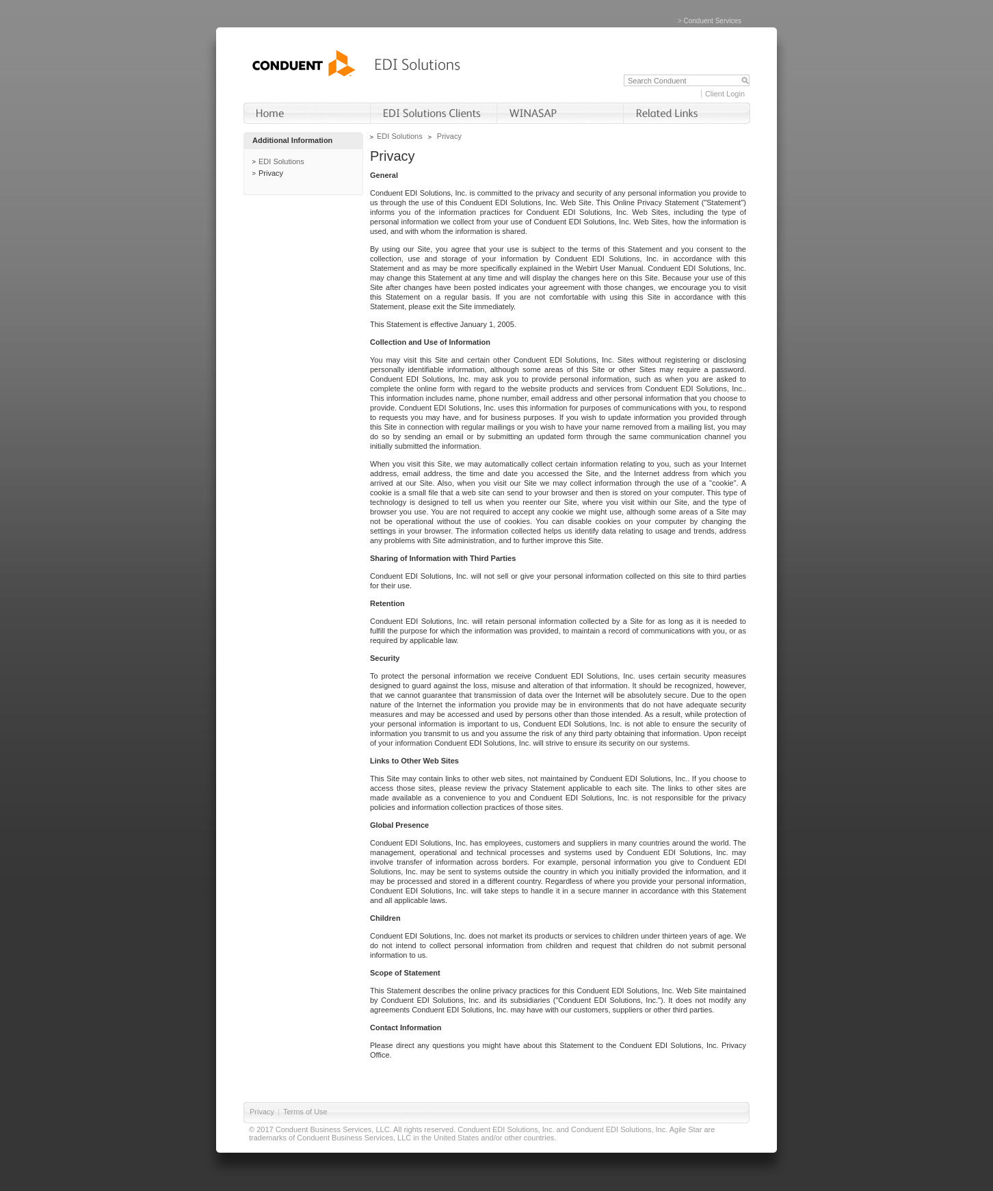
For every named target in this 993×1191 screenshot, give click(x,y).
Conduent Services (713, 21)
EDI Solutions (281, 161)
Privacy (271, 173)
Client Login (725, 94)
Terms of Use (305, 1112)
